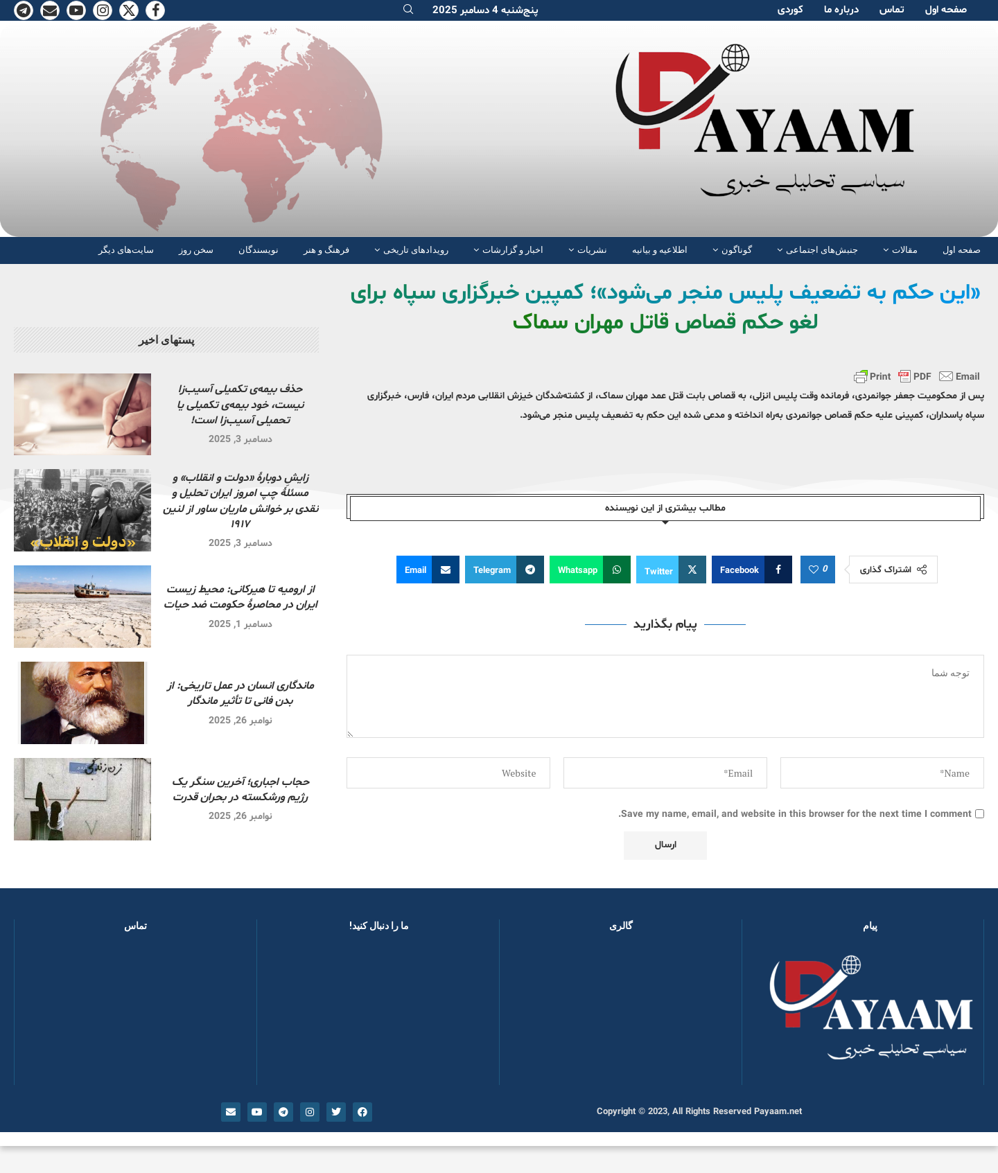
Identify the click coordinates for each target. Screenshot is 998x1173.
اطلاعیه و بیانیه (660, 250)
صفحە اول (946, 10)
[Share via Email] (427, 569)
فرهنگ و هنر (326, 250)
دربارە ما (841, 10)
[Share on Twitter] (671, 569)
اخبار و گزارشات (512, 250)
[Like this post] (813, 570)
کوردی (790, 10)
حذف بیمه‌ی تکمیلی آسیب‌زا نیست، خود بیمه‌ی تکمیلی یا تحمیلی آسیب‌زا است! (240, 405)
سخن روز (196, 250)
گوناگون (736, 250)
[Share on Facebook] (752, 569)
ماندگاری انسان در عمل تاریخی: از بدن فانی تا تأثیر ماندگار (240, 693)
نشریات (592, 250)
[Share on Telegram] (504, 569)
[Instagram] (102, 10)
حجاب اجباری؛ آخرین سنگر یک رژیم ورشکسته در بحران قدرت (240, 790)
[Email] (50, 10)
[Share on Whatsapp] (590, 569)
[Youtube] (76, 10)
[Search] (408, 10)
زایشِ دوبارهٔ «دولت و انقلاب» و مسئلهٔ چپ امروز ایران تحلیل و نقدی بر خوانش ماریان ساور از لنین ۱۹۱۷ (240, 501)
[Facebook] (155, 10)
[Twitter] (129, 10)
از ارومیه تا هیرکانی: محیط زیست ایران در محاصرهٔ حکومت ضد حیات (240, 597)
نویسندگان (258, 250)
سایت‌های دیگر (126, 250)
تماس (891, 10)
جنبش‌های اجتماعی (822, 250)
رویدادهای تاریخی (415, 250)
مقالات (905, 250)
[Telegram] (23, 10)
